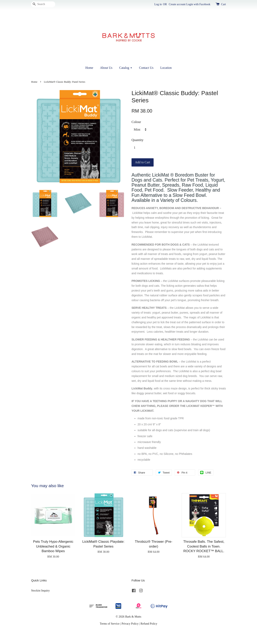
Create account (177, 4)
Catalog (125, 67)
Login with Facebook (198, 4)
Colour (136, 122)
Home (89, 67)
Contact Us (146, 67)
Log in (158, 4)
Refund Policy (149, 623)
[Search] (43, 4)
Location (166, 67)
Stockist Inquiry (40, 590)
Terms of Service (109, 623)
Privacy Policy (130, 623)
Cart (223, 4)
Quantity (138, 140)
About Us (106, 67)
